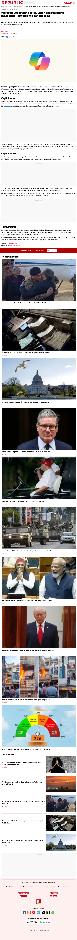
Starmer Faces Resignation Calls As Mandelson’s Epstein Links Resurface (26, 452)
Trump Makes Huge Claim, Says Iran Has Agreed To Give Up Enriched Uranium (28, 650)
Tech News (4, 34)
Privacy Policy (22, 887)
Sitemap (31, 887)
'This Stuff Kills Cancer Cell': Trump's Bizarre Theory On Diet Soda (23, 501)
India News (4, 355)
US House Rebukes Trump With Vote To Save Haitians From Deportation (25, 402)
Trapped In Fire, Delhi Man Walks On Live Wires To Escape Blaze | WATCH (26, 700)
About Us (4, 887)
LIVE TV (68, 3)
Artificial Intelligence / (17, 6)
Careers (64, 887)
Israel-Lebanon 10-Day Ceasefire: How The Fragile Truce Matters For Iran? (26, 551)
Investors (53, 887)
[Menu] (73, 3)
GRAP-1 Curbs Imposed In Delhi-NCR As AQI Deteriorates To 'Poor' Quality (26, 749)
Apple (72, 104)
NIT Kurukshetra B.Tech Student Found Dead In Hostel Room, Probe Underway (21, 764)
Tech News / (8, 6)
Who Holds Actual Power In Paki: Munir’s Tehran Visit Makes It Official (25, 303)
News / (3, 6)
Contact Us (12, 887)
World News (4, 305)
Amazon (8, 106)
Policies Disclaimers (42, 887)
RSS (59, 887)
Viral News (4, 786)
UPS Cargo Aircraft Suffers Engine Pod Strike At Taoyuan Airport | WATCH (22, 783)
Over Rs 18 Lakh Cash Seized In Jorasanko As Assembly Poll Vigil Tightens (26, 352)
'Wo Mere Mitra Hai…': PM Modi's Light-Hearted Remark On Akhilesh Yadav (27, 600)
